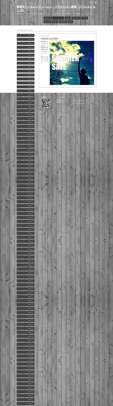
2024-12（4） (31, 82)
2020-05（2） (31, 253)
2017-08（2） (31, 356)
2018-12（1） (31, 304)
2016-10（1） (31, 383)
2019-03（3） (31, 296)
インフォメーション (58, 18)
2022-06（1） (31, 158)
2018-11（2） (31, 308)
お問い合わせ (63, 21)
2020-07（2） (31, 245)
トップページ (48, 18)
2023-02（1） (31, 134)
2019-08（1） (31, 284)
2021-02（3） (31, 221)
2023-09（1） (31, 118)
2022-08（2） (31, 150)
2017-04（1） (31, 363)
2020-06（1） (31, 249)
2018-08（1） (31, 316)
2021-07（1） (31, 201)
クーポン (85, 18)
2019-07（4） (31, 288)
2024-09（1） (31, 90)
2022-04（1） (31, 166)
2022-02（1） (31, 173)
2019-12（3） (31, 272)
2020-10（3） (31, 237)
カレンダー (47, 21)
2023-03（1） (31, 130)
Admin (82, 103)
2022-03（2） (31, 169)
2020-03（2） (31, 261)
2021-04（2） (31, 213)
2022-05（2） (31, 162)
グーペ (79, 103)
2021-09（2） (31, 193)
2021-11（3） (31, 185)
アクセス (55, 21)
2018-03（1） (31, 336)
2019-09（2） (31, 280)
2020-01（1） (31, 268)
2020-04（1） (31, 257)
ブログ (70, 21)
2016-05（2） (31, 399)
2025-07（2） (31, 67)
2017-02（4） (31, 371)
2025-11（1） (31, 51)
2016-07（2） (31, 391)
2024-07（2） (31, 94)
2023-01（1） (31, 138)
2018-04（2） (31, 332)
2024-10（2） (31, 86)
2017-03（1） (31, 367)
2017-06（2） (31, 360)
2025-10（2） (31, 55)
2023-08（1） (31, 122)
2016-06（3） (31, 395)
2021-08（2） (31, 197)
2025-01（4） (31, 78)
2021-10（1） (31, 189)
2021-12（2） (31, 181)
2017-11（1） (31, 348)
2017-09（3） (31, 352)
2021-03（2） (31, 217)
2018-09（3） (31, 312)
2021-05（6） (31, 209)
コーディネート (76, 18)
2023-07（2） (31, 126)
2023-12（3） (31, 110)
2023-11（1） (31, 114)
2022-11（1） (31, 146)
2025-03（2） (31, 74)
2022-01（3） (31, 177)
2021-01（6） (31, 225)
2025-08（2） (31, 63)
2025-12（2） (31, 47)
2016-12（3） (31, 375)
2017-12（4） (31, 344)
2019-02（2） (31, 300)
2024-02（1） (31, 102)
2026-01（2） (31, 43)
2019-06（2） (31, 292)
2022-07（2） (31, 154)
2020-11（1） (31, 233)
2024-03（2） (31, 98)
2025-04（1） (31, 71)
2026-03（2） (31, 39)
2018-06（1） (31, 324)
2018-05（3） (31, 328)
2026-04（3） (31, 35)
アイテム (68, 18)
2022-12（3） (31, 142)
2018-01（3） (31, 340)
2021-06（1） (31, 205)
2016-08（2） (31, 387)
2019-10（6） (31, 276)
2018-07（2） (31, 320)
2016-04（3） (31, 403)
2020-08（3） (31, 241)
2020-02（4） (31, 265)
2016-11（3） (31, 379)
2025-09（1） (31, 59)
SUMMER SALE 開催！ (50, 38)
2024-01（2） (31, 106)
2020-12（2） (31, 229)
